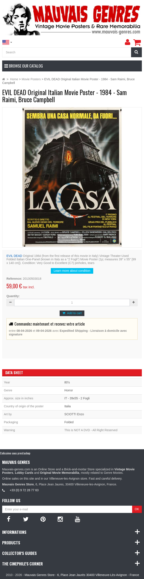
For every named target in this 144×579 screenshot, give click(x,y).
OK (137, 509)
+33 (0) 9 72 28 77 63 (24, 490)
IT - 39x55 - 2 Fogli (77, 398)
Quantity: (13, 296)
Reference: (14, 278)
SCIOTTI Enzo (74, 414)
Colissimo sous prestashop (15, 453)
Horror (68, 390)
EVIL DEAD (14, 256)
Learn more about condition (72, 270)
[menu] (127, 42)
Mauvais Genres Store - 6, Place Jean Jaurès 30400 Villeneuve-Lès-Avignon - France (82, 575)
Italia (67, 406)
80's (67, 382)
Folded (69, 422)
